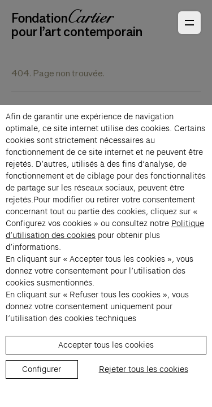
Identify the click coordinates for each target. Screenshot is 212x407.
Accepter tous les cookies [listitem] (106, 344)
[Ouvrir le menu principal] (189, 22)
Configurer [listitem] (41, 369)
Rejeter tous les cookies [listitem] (143, 369)
